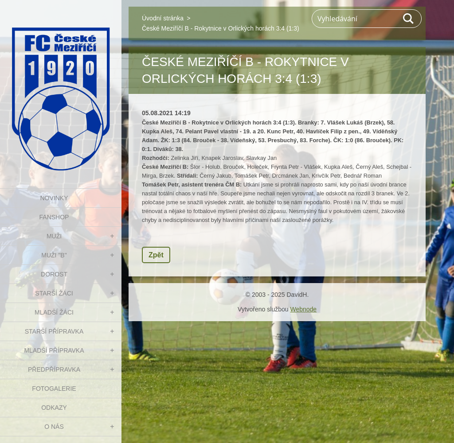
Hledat (409, 18)
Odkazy (54, 407)
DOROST (54, 274)
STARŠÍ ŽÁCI (54, 293)
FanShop (54, 217)
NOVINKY (54, 198)
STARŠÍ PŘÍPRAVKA (54, 331)
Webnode (303, 309)
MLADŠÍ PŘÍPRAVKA (54, 350)
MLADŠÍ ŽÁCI (54, 312)
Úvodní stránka (163, 18)
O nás (54, 426)
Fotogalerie (54, 388)
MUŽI (54, 236)
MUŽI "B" (54, 255)
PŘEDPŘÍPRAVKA (54, 369)
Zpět (156, 255)
